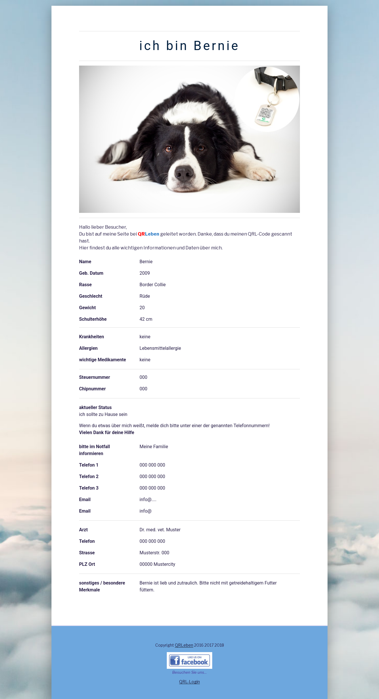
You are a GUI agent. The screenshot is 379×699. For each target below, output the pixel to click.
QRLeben (184, 645)
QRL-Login (189, 681)
